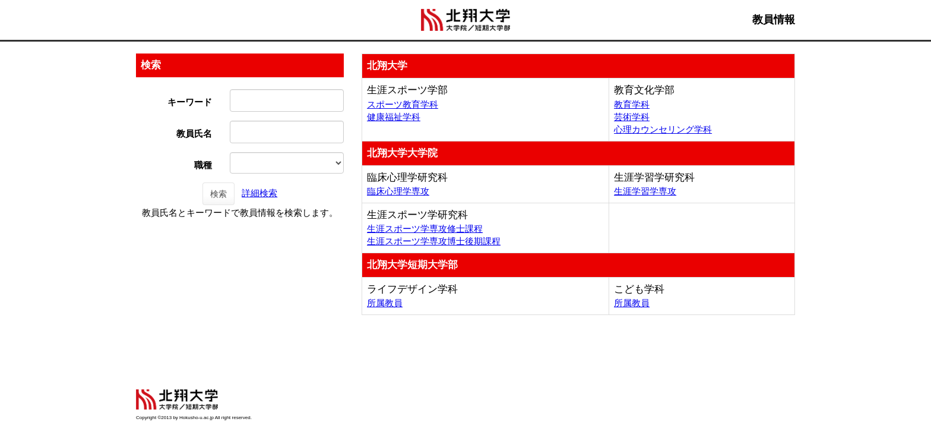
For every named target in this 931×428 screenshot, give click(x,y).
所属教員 (385, 303)
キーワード (189, 102)
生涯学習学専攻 (645, 191)
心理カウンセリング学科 (663, 129)
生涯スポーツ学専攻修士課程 (425, 229)
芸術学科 (632, 117)
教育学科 (632, 104)
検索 (218, 194)
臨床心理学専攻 (398, 191)
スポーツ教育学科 (402, 104)
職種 (203, 165)
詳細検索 (259, 193)
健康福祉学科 (393, 117)
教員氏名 (194, 133)
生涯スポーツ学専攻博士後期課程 (434, 241)
